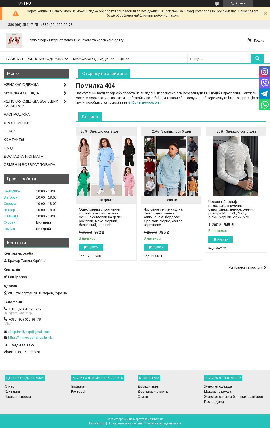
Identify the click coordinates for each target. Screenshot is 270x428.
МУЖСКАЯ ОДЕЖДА (90, 59)
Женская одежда (218, 386)
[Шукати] (257, 58)
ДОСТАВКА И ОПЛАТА (23, 156)
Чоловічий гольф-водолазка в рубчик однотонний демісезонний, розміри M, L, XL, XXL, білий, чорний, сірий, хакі (231, 209)
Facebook (78, 391)
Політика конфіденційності (162, 423)
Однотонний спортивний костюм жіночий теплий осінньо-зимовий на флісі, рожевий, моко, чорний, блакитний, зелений (101, 217)
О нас (9, 386)
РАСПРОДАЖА (17, 114)
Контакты (12, 391)
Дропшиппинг (148, 386)
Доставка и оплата (153, 391)
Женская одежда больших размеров (233, 396)
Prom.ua (158, 419)
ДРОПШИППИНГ (18, 123)
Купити (93, 247)
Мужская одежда (217, 391)
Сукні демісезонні (146, 102)
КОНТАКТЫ (14, 139)
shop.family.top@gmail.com (29, 332)
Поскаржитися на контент (125, 423)
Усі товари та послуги (245, 267)
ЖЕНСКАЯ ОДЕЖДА (45, 59)
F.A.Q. (9, 148)
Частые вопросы (18, 396)
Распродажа (214, 402)
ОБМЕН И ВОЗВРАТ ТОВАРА (29, 164)
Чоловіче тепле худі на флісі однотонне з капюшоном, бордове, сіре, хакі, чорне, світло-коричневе (164, 217)
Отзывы (144, 396)
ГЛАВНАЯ (14, 59)
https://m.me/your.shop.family (30, 337)
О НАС (9, 131)
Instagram (79, 386)
